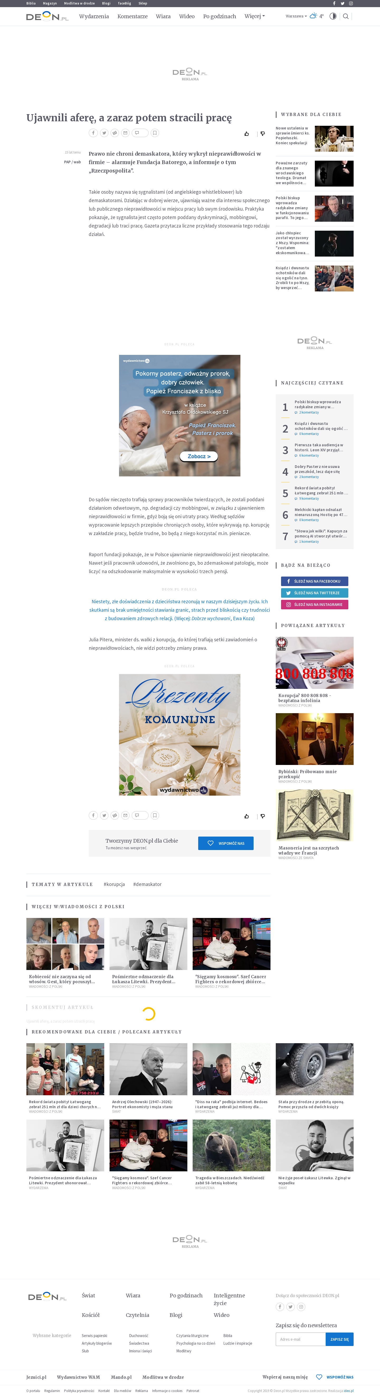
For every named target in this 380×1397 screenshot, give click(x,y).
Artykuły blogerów (97, 1343)
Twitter (343, 3)
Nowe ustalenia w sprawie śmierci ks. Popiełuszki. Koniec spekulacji (293, 135)
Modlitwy (183, 1350)
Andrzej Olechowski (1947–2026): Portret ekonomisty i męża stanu (142, 1104)
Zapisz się (339, 1339)
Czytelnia (137, 1315)
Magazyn (50, 3)
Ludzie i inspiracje (237, 1343)
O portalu (33, 1391)
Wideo (187, 16)
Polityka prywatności (79, 1391)
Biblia (31, 3)
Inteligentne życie (229, 1299)
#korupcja (114, 884)
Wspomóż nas (226, 843)
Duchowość (138, 1335)
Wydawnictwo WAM (78, 1377)
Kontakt (104, 1391)
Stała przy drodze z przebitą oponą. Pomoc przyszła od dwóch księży (311, 1104)
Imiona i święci (140, 1350)
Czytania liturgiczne (192, 1335)
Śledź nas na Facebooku (313, 581)
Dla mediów (122, 1391)
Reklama (141, 1391)
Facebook (334, 3)
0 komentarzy (307, 434)
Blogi (106, 3)
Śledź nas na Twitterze (313, 593)
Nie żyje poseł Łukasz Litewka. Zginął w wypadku (314, 1180)
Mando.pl (121, 1377)
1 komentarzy (307, 542)
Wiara (163, 16)
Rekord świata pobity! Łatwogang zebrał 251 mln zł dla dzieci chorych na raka (321, 492)
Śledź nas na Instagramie (314, 604)
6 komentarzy (307, 455)
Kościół (90, 1315)
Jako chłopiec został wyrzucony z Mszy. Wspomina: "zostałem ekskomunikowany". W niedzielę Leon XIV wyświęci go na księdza (294, 250)
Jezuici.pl (36, 1377)
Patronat (193, 1391)
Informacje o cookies (167, 1391)
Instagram (351, 3)
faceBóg (124, 3)
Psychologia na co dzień (195, 1343)
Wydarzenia (94, 16)
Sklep (143, 3)
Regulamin (52, 1391)
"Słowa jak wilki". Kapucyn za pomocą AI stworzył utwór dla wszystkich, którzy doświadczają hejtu (321, 538)
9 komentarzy (307, 498)
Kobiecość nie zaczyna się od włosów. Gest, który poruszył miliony (60, 981)
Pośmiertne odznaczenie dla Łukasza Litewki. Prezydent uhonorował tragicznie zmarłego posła (63, 1182)
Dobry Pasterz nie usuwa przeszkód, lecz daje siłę (317, 469)
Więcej (253, 16)
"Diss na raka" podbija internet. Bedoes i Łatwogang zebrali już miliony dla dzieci (231, 1106)
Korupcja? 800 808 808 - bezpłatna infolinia (304, 698)
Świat (116, 1111)
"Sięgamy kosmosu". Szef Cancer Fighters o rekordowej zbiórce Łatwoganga (230, 981)
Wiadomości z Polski (92, 906)
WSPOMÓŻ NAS (335, 1377)
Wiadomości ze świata (296, 858)
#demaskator (147, 884)
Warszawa (294, 16)
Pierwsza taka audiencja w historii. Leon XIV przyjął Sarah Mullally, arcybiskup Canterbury (319, 452)
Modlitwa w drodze (79, 3)
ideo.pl (349, 1391)
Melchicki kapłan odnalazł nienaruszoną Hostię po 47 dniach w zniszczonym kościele (319, 517)
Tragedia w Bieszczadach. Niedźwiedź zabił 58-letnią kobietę (230, 1180)
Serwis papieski (94, 1335)
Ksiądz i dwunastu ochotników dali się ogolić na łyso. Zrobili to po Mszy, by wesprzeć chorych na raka (293, 280)
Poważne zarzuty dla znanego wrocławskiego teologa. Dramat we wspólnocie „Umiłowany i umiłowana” (291, 177)
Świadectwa (139, 1343)
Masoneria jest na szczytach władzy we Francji (308, 851)
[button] (333, 16)
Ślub (85, 1350)
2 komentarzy (307, 412)
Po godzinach (219, 16)
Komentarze (132, 16)
